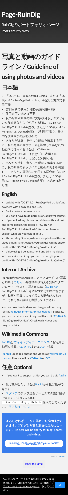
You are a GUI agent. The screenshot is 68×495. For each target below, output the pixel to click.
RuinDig (6, 342)
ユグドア (12, 393)
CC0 (42, 347)
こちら (18, 282)
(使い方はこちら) (19, 407)
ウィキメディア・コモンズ (31, 342)
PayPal (39, 384)
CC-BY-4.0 (52, 287)
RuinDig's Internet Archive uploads (31, 311)
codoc (62, 456)
